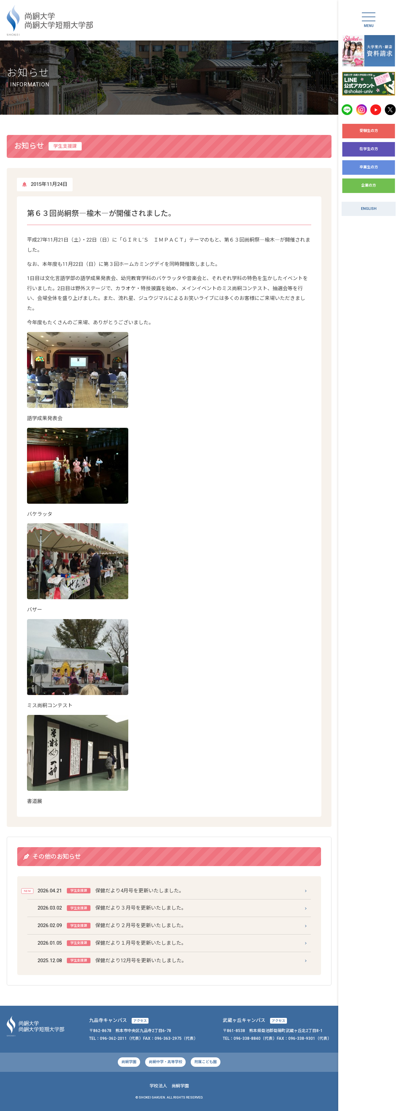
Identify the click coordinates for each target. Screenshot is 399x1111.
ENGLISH (368, 208)
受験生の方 (369, 131)
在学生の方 (369, 149)
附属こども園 (205, 1062)
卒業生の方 (369, 167)
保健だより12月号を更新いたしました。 (111, 960)
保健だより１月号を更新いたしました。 (111, 943)
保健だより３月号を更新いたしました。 (111, 908)
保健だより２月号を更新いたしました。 (111, 925)
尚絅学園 (129, 1062)
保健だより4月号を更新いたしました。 (110, 890)
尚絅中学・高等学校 (165, 1062)
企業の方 (368, 185)
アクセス (140, 1021)
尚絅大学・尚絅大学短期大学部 (50, 20)
